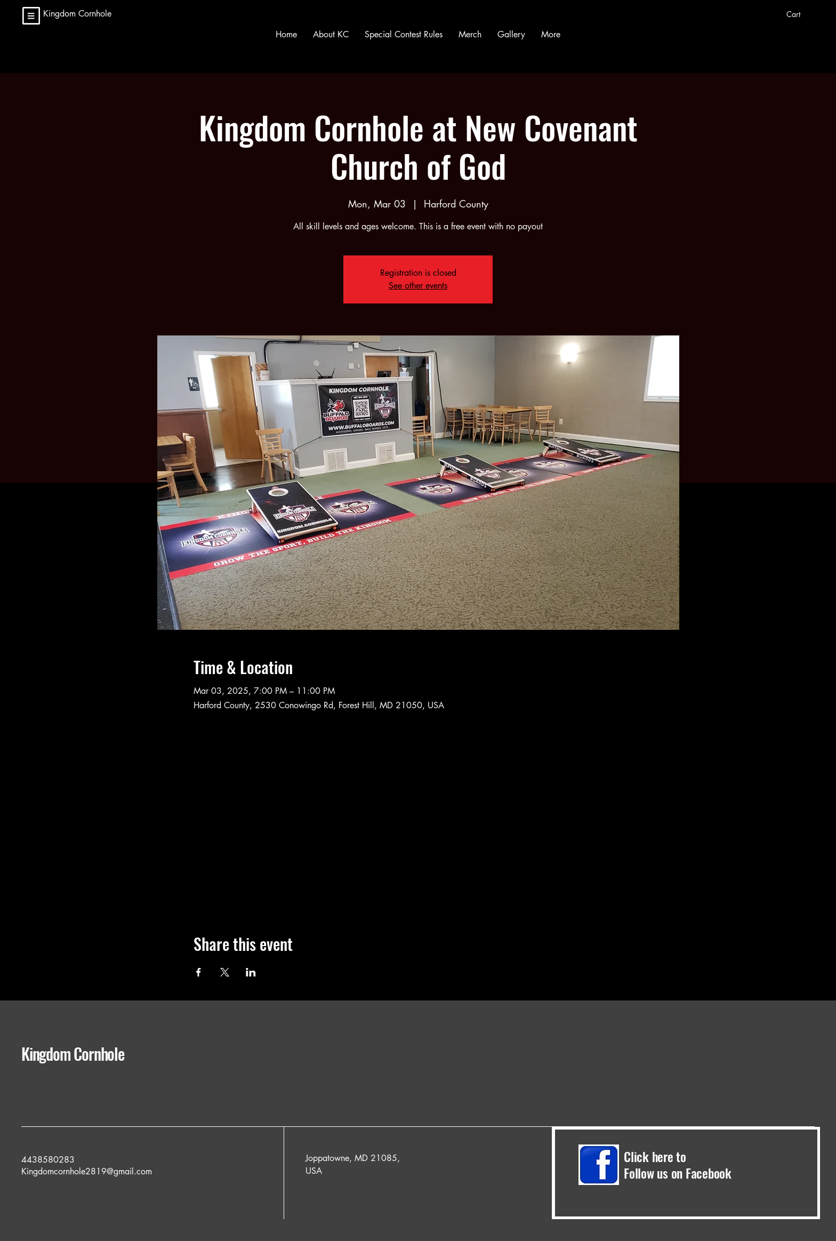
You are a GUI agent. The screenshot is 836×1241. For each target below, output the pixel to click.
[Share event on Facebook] (199, 972)
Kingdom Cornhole (98, 1054)
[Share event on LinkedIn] (251, 972)
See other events (418, 285)
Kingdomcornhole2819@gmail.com (86, 1171)
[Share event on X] (225, 972)
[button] (800, 14)
